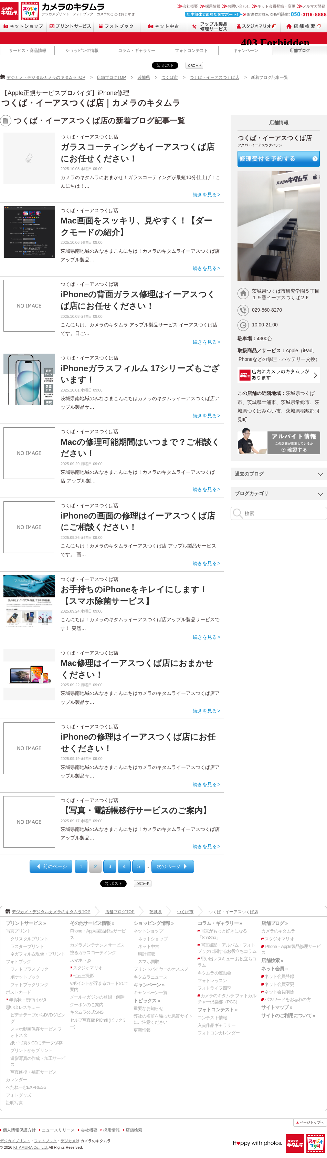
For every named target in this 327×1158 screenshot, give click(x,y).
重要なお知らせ (148, 1008)
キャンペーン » (149, 985)
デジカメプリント (15, 1141)
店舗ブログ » (274, 923)
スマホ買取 (148, 961)
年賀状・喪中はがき (28, 999)
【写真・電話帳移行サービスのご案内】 (136, 810)
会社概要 (190, 6)
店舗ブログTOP (111, 77)
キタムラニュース (150, 977)
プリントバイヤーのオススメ (161, 969)
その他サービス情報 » (92, 923)
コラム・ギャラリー (136, 50)
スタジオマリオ (30, 11)
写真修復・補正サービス (33, 1072)
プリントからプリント (31, 1050)
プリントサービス (70, 26)
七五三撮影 (83, 975)
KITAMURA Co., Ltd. (30, 1147)
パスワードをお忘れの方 (287, 999)
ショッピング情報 (81, 50)
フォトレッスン (212, 980)
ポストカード (18, 992)
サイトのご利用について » (288, 1015)
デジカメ (68, 1141)
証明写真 (14, 1102)
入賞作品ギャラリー (216, 1025)
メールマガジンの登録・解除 (97, 997)
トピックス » (147, 1000)
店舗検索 (304, 26)
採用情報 (212, 6)
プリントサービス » (26, 923)
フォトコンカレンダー (219, 1032)
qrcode (194, 65)
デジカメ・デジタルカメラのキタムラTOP (46, 77)
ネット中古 (163, 26)
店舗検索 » (272, 960)
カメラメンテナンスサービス (97, 945)
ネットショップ (23, 26)
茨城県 (144, 77)
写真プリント (18, 930)
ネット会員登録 (279, 976)
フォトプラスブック (29, 969)
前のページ (55, 866)
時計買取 (146, 954)
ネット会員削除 (279, 991)
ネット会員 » (274, 968)
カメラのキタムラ (9, 11)
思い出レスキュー (23, 1007)
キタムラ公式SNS (87, 1012)
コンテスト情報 (212, 1017)
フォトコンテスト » (218, 1009)
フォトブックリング (29, 984)
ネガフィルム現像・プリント (37, 954)
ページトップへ (312, 1122)
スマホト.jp (80, 960)
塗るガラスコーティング (93, 952)
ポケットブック (25, 977)
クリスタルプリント (29, 938)
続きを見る (205, 194)
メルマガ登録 (314, 6)
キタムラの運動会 (214, 973)
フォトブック (117, 26)
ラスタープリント (27, 946)
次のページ (169, 866)
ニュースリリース (58, 1130)
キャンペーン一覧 (150, 992)
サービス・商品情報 (27, 50)
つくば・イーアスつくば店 (214, 77)
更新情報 (142, 1030)
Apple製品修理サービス (210, 26)
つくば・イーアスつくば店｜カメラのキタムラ (91, 102)
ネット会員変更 (279, 984)
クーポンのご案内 (87, 1004)
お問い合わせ (239, 6)
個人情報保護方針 (19, 1130)
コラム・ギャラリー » (220, 923)
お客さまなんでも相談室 (256, 14)
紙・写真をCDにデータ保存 (36, 1042)
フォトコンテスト (191, 50)
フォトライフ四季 (214, 988)
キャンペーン (245, 50)
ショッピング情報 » (153, 923)
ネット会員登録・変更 (276, 6)
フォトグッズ (18, 1095)
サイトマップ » (276, 1007)
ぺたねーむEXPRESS (26, 1087)
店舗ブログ (299, 50)
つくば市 (169, 77)
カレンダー (16, 1079)
